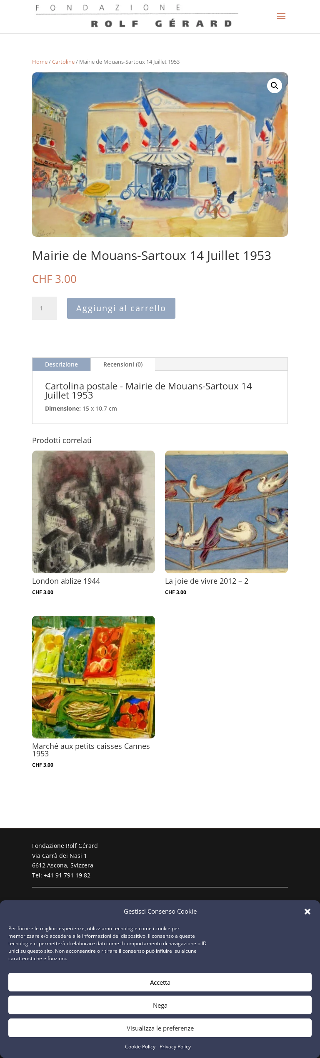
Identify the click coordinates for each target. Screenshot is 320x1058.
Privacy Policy (175, 1046)
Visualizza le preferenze (160, 1028)
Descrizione (61, 364)
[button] (307, 911)
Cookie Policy (140, 1046)
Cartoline (63, 61)
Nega (160, 1005)
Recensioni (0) (122, 364)
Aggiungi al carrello (121, 308)
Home (40, 61)
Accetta (160, 982)
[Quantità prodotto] (44, 308)
